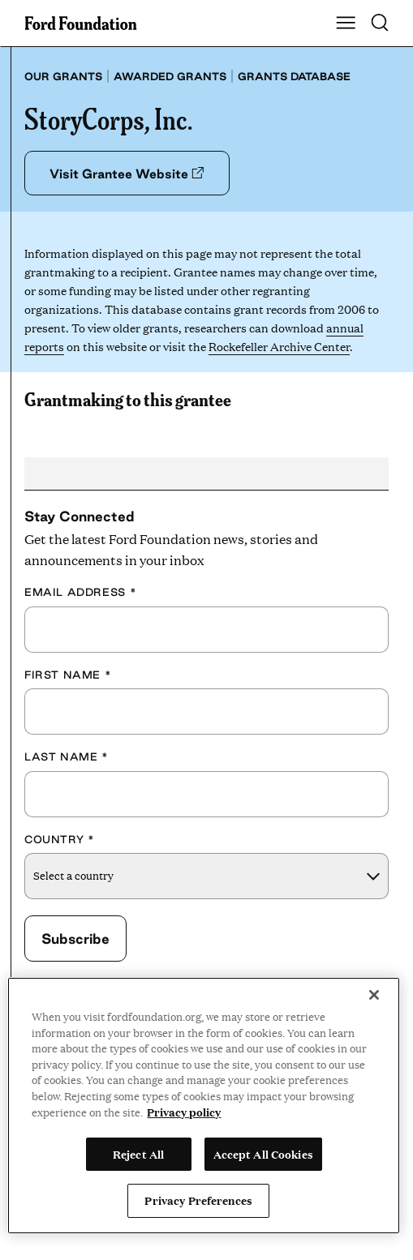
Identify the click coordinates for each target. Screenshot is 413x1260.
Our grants (63, 76)
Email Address (80, 592)
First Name (67, 674)
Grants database (294, 76)
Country (59, 839)
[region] (203, 1105)
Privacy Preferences (198, 1200)
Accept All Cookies (263, 1154)
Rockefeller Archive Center (279, 345)
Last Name (66, 756)
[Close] (374, 995)
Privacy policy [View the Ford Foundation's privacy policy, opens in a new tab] (184, 1112)
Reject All (138, 1154)
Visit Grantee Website (126, 173)
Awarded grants (170, 76)
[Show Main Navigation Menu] (346, 23)
